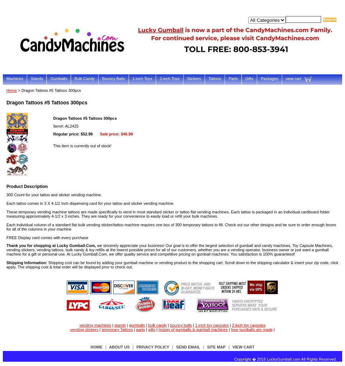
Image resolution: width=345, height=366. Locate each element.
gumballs (137, 325)
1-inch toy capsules (212, 325)
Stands (37, 78)
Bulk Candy (85, 78)
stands (120, 325)
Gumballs (58, 78)
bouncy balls (181, 325)
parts (140, 329)
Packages (269, 78)
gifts (151, 329)
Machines (14, 78)
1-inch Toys (142, 78)
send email (188, 347)
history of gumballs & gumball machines (193, 329)
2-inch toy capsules (248, 325)
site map (216, 347)
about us (119, 347)
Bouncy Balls (113, 78)
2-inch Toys (169, 78)
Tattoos (215, 78)
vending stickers (84, 329)
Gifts (249, 78)
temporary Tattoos (117, 329)
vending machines (95, 325)
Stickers (194, 78)
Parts (233, 78)
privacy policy (152, 347)
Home (11, 90)
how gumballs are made (252, 329)
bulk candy (157, 325)
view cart (293, 78)
